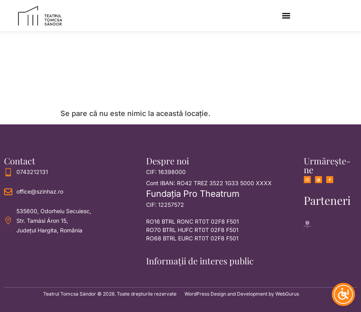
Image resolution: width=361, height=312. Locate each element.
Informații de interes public (200, 261)
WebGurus (287, 294)
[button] (286, 15)
